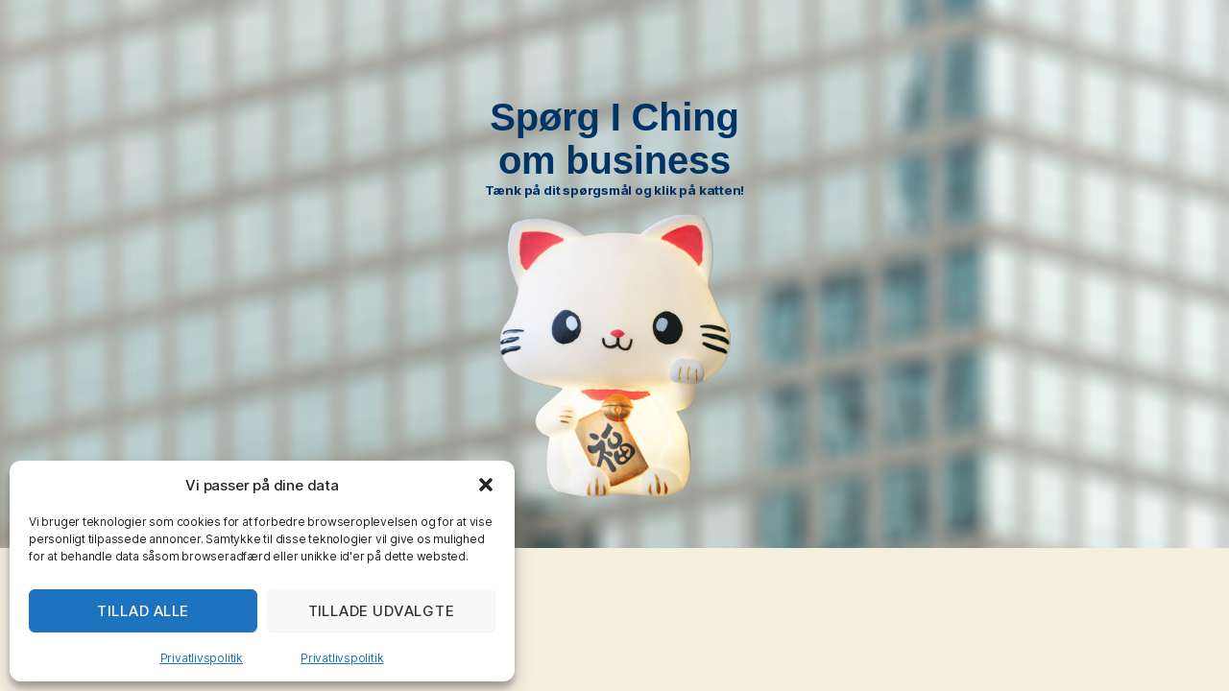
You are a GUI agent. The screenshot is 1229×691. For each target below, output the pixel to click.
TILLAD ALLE (143, 611)
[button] (485, 484)
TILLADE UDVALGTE (381, 611)
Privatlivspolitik (201, 658)
